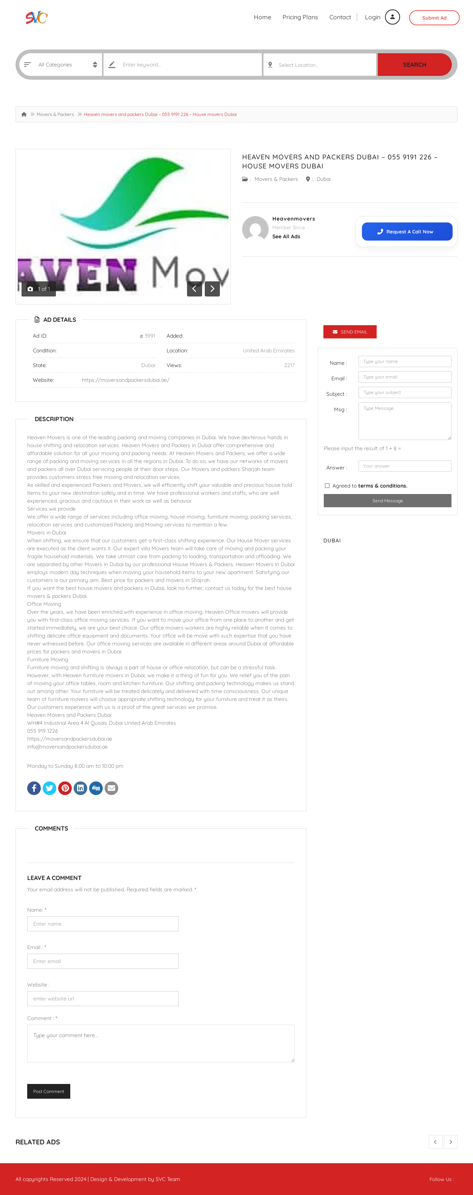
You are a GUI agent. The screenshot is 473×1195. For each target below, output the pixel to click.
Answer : (336, 467)
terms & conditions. (382, 485)
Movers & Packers (55, 114)
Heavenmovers (293, 218)
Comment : (42, 1018)
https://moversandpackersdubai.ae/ (126, 380)
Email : (36, 947)
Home (262, 17)
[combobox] (319, 64)
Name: (36, 909)
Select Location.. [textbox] (298, 65)
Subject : (336, 394)
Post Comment (48, 1091)
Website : (38, 984)
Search (415, 64)
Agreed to (369, 485)
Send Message (388, 500)
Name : (338, 363)
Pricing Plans (300, 17)
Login (382, 17)
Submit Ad (434, 18)
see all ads (286, 236)
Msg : (340, 409)
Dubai (324, 179)
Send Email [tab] (350, 332)
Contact (340, 17)
